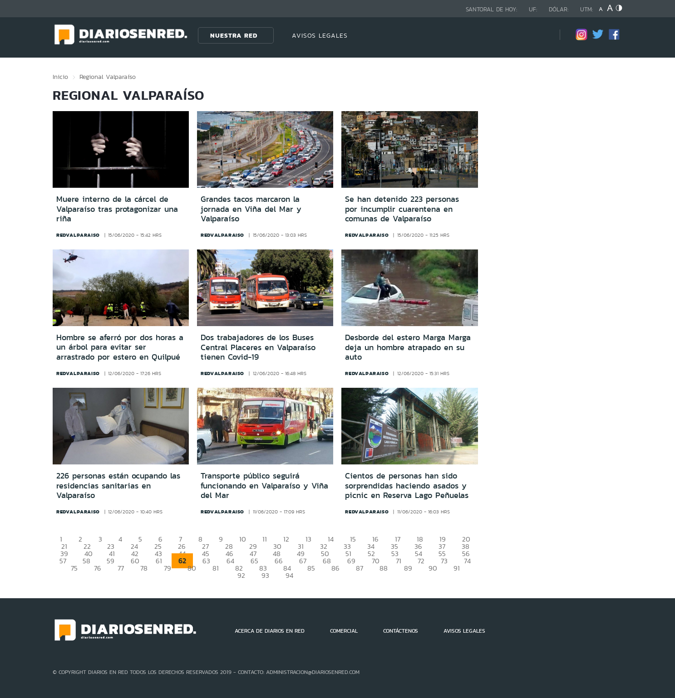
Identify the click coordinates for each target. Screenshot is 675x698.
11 (264, 539)
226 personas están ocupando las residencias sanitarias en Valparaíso (118, 485)
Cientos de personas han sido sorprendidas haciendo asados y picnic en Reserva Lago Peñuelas (406, 485)
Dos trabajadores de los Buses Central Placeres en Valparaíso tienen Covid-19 (258, 347)
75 (74, 568)
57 (62, 561)
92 (241, 575)
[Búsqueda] (539, 35)
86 (335, 568)
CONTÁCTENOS (400, 631)
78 (144, 568)
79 (167, 568)
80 (191, 568)
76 (97, 568)
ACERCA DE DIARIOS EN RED (270, 631)
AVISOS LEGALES (320, 35)
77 (121, 568)
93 (265, 575)
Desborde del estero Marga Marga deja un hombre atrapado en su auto (408, 347)
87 (359, 568)
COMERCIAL (344, 631)
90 (433, 568)
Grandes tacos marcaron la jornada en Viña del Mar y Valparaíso (251, 209)
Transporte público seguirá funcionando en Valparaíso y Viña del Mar (264, 485)
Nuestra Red (233, 35)
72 (421, 561)
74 (467, 561)
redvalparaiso (78, 235)
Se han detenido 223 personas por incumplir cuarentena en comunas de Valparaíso (402, 209)
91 (456, 568)
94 (289, 575)
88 (383, 568)
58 (86, 561)
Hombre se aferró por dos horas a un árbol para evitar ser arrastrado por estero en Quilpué (119, 347)
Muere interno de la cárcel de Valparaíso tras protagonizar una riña (117, 209)
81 (215, 568)
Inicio (60, 76)
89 (408, 568)
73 (444, 561)
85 (311, 568)
